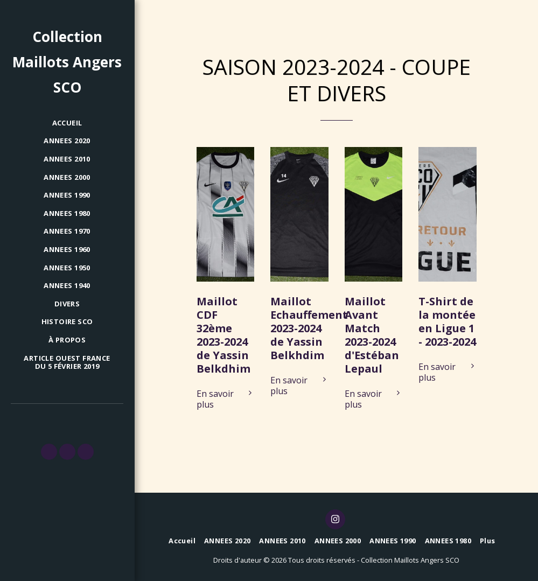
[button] (49, 452)
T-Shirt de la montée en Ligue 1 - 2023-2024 (447, 321)
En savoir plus (226, 399)
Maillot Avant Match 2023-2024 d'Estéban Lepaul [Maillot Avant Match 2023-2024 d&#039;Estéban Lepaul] (372, 335)
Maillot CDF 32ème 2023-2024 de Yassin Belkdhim (223, 335)
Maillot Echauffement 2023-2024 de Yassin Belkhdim (309, 328)
